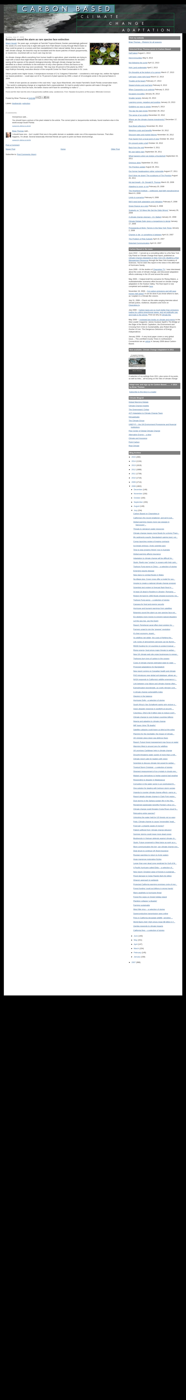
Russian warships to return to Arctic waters (150, 855)
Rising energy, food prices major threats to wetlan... (154, 650)
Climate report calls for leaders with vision (150, 759)
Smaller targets (135, 98)
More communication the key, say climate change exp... (156, 847)
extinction (26, 103)
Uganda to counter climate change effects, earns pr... (155, 792)
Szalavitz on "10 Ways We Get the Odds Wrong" (148, 210)
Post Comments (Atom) (26, 154)
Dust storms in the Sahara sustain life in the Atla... (153, 801)
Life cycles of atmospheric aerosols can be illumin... (154, 642)
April (136, 944)
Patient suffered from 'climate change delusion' (152, 830)
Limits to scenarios (136, 197)
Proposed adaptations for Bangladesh (148, 667)
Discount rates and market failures (143, 135)
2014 (134, 461)
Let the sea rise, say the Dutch (145, 621)
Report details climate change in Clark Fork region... (154, 796)
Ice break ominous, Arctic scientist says (149, 546)
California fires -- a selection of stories (148, 930)
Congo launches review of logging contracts (151, 541)
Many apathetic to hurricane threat (147, 893)
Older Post (115, 149)
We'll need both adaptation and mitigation (146, 202)
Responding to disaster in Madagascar (149, 780)
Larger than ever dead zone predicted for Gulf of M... (155, 863)
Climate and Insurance (138, 438)
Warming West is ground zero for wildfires (150, 746)
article (147, 341)
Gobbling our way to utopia (140, 107)
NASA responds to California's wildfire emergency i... (155, 679)
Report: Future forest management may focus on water (155, 742)
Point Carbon (134, 442)
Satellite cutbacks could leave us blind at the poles (154, 730)
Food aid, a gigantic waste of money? (148, 826)
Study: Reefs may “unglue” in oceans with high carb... (155, 562)
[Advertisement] (142, 977)
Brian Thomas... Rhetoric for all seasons (145, 42)
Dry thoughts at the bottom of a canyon (145, 72)
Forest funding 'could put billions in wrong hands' (153, 888)
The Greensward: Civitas (139, 409)
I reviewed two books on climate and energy (157, 320)
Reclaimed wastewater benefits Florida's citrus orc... (154, 805)
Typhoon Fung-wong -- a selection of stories (151, 600)
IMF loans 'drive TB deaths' (144, 725)
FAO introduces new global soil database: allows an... (155, 675)
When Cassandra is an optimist (141, 89)
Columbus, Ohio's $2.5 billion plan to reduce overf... (154, 713)
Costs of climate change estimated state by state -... (154, 663)
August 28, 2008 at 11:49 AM (21, 126)
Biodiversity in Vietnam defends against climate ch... (154, 838)
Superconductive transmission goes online (150, 913)
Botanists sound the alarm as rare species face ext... (155, 612)
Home (63, 149)
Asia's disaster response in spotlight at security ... (153, 709)
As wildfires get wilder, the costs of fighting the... (153, 638)
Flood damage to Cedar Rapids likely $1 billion (152, 876)
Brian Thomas (18, 131)
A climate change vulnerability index (148, 692)
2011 (134, 474)
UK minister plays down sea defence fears (150, 738)
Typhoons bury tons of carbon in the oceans (151, 658)
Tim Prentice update (137, 167)
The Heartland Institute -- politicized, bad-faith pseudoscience (154, 191)
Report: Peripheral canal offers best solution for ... (153, 625)
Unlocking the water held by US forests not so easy (154, 817)
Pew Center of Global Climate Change (144, 431)
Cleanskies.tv (134, 305)
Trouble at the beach (137, 81)
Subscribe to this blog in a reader (142, 392)
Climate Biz (166, 315)
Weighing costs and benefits (140, 130)
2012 (134, 469)
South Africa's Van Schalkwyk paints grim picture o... (154, 704)
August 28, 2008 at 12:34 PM (21, 140)
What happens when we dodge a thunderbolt (147, 156)
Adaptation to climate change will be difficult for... (153, 558)
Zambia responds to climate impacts (148, 926)
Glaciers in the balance (142, 696)
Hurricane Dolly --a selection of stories (149, 700)
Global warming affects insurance (147, 554)
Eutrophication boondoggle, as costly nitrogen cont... (155, 688)
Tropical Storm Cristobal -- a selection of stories (152, 767)
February (138, 952)
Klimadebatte (134, 417)
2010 (134, 478)
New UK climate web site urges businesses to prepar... (155, 654)
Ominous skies (135, 163)
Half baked (133, 53)
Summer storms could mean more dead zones (152, 834)
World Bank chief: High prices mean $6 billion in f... (154, 922)
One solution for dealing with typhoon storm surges (154, 788)
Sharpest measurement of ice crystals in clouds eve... (155, 771)
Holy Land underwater (138, 67)
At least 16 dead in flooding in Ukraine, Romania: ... (154, 592)
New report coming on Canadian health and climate (154, 671)
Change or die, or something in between (145, 235)
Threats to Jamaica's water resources (148, 529)
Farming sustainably (141, 905)
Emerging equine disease (143, 571)
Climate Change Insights (139, 406)
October (137, 498)
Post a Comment (13, 145)
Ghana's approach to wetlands (145, 880)
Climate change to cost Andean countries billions (153, 717)
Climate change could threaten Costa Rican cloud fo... (155, 809)
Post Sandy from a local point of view (144, 139)
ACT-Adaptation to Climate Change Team (146, 413)
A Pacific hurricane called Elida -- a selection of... (153, 867)
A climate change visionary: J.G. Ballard (145, 217)
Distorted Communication (139, 243)
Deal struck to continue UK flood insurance (150, 851)
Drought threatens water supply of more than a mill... (155, 755)
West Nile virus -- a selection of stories (149, 909)
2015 (134, 457)
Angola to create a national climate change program (154, 583)
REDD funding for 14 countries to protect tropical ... (154, 646)
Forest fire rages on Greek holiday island (150, 897)
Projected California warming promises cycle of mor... (155, 884)
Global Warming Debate (138, 402)
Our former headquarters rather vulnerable (146, 171)
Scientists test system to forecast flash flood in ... (153, 587)
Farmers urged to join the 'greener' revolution (151, 629)
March (136, 948)
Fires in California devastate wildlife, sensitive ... (153, 918)
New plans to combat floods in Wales (148, 575)
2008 (134, 486)
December (138, 489)
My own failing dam (137, 152)
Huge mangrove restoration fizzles (147, 859)
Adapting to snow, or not (139, 186)
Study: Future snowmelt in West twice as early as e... (155, 842)
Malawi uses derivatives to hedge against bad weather (155, 776)
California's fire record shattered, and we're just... (153, 518)
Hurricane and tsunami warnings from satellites (152, 608)
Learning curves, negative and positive (144, 102)
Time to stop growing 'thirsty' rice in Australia (151, 550)
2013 (134, 465)
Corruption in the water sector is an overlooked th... (154, 784)
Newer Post (10, 149)
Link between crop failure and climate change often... (155, 684)
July (136, 510)
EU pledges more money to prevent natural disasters (155, 617)
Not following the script (138, 63)
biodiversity (16, 103)
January (137, 957)
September (138, 502)
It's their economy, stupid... (144, 633)
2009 (134, 482)
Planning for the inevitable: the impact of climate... (153, 734)
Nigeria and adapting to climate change (149, 721)
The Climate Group (136, 421)
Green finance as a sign (138, 206)
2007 (134, 962)
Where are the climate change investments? (147, 119)
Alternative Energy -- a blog (140, 435)
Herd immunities (135, 58)
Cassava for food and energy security (148, 604)
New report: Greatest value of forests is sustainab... (154, 872)
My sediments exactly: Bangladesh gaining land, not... (155, 537)
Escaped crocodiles (137, 94)
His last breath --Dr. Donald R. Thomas (145, 182)
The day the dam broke (138, 111)
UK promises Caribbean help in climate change (152, 750)
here (151, 286)
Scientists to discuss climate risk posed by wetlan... (154, 763)
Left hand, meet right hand (139, 77)
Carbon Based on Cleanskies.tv (146, 514)
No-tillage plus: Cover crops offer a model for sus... (154, 579)
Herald (11, 43)
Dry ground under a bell (138, 143)
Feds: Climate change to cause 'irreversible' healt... (154, 821)
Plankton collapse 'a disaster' (145, 901)
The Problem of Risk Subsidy (141, 239)
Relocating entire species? (144, 813)
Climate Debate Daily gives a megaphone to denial (149, 221)
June (136, 936)
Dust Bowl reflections (137, 126)
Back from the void (136, 147)
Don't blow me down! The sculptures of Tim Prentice (150, 175)
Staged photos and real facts (140, 85)
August (137, 506)
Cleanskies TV (159, 269)
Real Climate (134, 446)
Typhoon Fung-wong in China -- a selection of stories (155, 566)
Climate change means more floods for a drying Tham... (156, 533)
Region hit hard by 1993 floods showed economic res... (156, 596)
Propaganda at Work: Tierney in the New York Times (150, 228)
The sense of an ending (138, 115)
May (136, 940)
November (138, 494)
